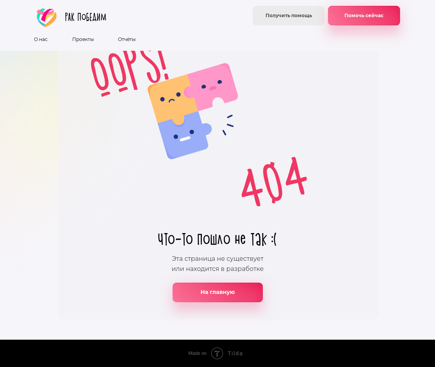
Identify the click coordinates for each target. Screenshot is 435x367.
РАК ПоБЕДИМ (86, 17)
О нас (41, 39)
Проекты (83, 39)
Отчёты (126, 39)
